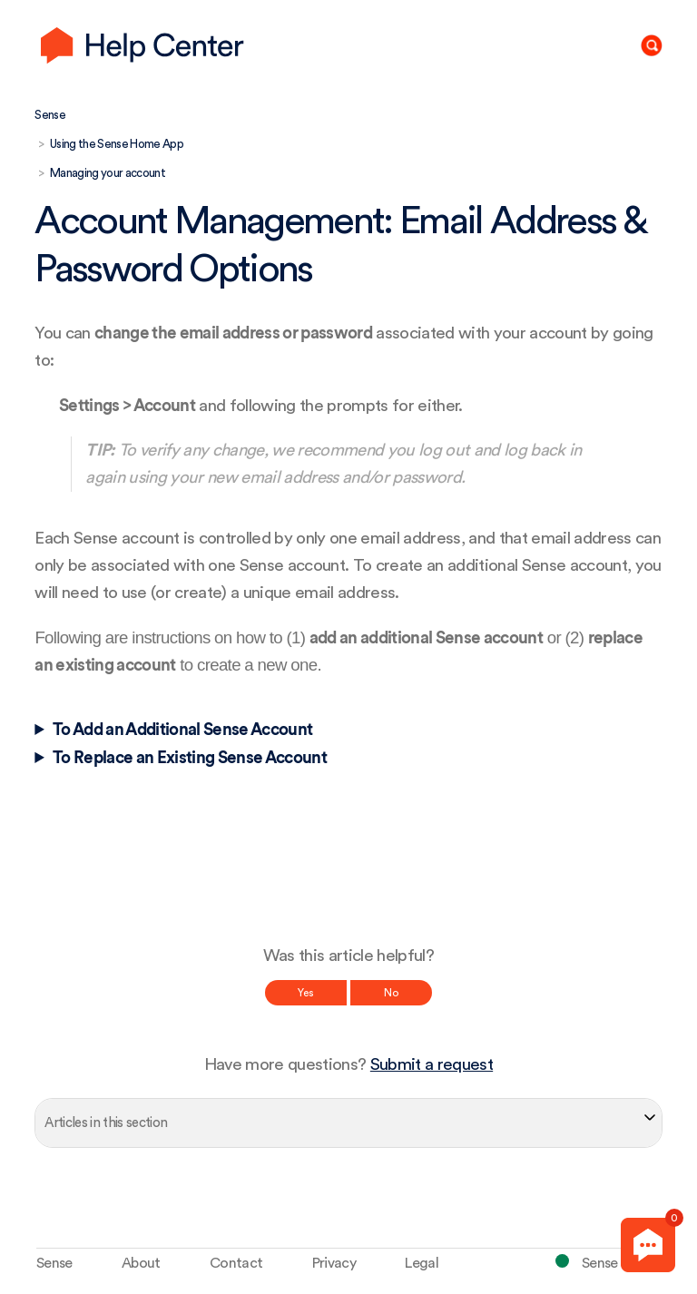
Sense (49, 115)
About (141, 1263)
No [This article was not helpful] (391, 992)
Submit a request (431, 1064)
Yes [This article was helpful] (306, 992)
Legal (421, 1263)
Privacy (334, 1263)
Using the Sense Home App (116, 144)
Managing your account (107, 173)
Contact (236, 1263)
